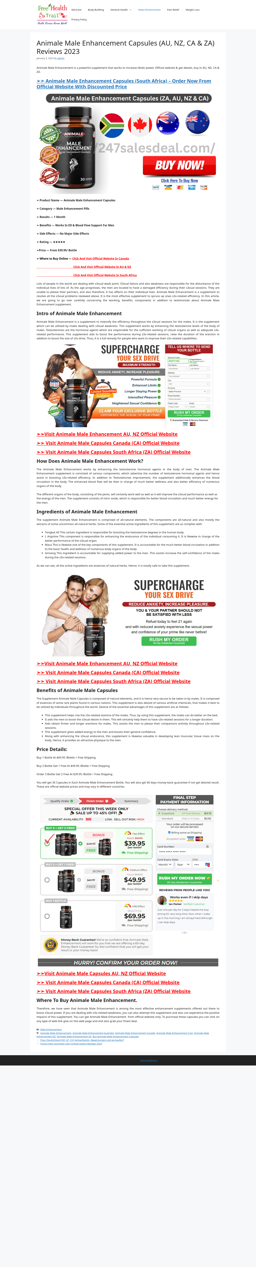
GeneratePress (148, 1060)
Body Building (96, 9)
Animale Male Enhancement (55, 1033)
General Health (123, 10)
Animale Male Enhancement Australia (93, 1033)
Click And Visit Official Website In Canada (100, 258)
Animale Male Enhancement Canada (135, 1033)
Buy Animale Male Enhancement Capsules (116, 1036)
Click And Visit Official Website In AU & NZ (84, 267)
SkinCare (76, 9)
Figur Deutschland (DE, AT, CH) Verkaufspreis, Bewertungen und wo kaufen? (82, 1040)
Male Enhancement (149, 9)
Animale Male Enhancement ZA (74, 1036)
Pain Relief (173, 9)
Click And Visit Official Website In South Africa (87, 275)
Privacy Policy (79, 19)
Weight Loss (193, 9)
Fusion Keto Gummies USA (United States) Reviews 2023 (71, 1043)
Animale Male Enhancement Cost (174, 1033)
